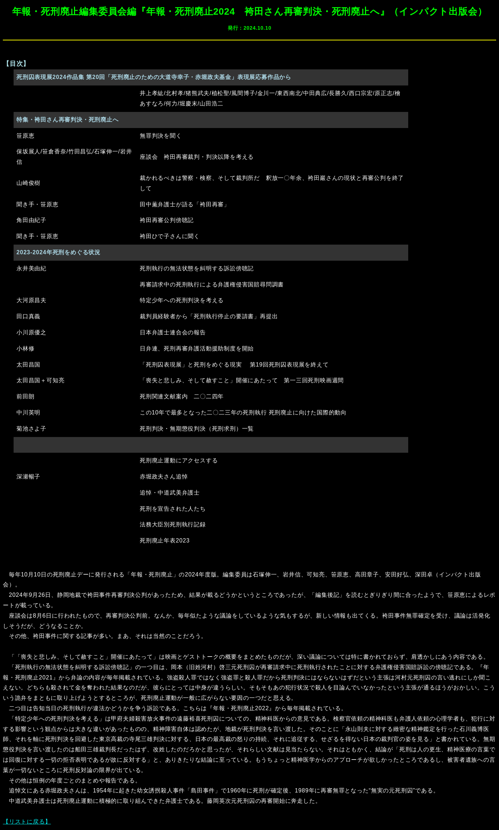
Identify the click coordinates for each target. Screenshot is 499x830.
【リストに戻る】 (27, 822)
